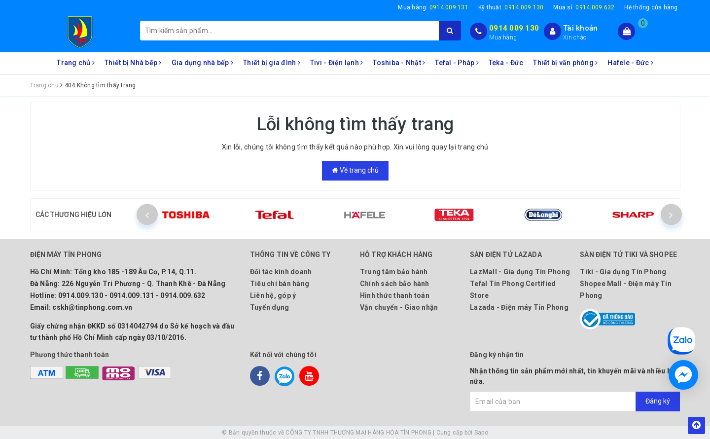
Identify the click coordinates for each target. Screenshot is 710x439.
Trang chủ (76, 63)
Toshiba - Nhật (399, 63)
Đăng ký (657, 401)
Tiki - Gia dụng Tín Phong (623, 272)
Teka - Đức (506, 63)
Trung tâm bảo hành (394, 272)
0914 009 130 (514, 28)
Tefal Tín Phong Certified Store (513, 289)
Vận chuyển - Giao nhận (399, 307)
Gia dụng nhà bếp (203, 63)
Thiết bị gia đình (271, 63)
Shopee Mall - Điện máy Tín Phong (626, 289)
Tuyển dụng (269, 307)
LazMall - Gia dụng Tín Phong (520, 272)
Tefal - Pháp (457, 63)
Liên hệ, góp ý (273, 295)
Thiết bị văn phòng (565, 63)
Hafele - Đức (630, 63)
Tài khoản (580, 28)
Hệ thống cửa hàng (650, 7)
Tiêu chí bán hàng (279, 284)
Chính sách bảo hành (394, 284)
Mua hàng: (433, 7)
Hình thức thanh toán (394, 295)
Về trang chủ (355, 170)
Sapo (481, 432)
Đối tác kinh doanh (281, 272)
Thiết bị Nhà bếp (133, 63)
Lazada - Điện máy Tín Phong (519, 307)
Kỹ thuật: (511, 7)
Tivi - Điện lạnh (336, 63)
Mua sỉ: (583, 7)
